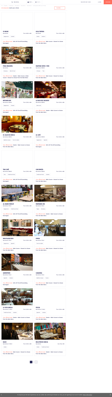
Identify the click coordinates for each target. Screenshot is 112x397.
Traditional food (11, 174)
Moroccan (39, 105)
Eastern (43, 36)
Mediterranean (7, 140)
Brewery (6, 71)
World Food (12, 71)
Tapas (38, 209)
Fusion (47, 278)
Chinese (38, 71)
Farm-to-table (16, 140)
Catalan (12, 36)
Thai (43, 71)
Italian (38, 36)
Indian (5, 347)
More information (87, 394)
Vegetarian (6, 36)
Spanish (45, 140)
